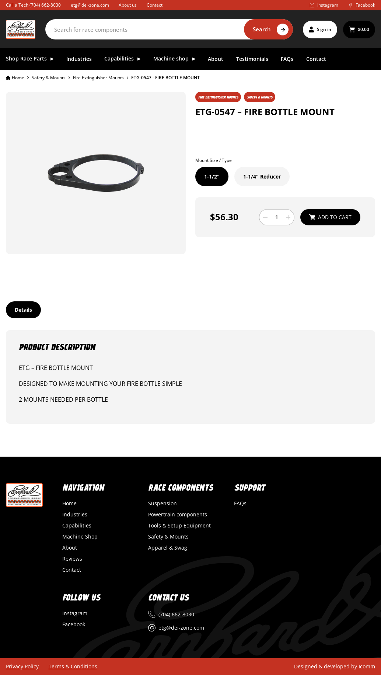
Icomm (367, 666)
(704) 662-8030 (45, 5)
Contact (154, 5)
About (215, 59)
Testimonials (252, 59)
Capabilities (76, 525)
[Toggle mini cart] (359, 29)
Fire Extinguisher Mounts (98, 78)
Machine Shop (80, 536)
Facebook (73, 624)
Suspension (162, 503)
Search (262, 29)
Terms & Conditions (73, 666)
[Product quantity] (276, 217)
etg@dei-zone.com (90, 5)
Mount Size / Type (213, 160)
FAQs (287, 59)
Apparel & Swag (167, 547)
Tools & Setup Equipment (179, 525)
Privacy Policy (22, 666)
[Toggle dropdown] (51, 59)
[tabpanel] (190, 377)
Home (15, 78)
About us (128, 5)
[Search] (169, 29)
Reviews (72, 558)
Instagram (74, 613)
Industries (79, 59)
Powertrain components (177, 514)
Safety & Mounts (49, 78)
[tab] (23, 309)
